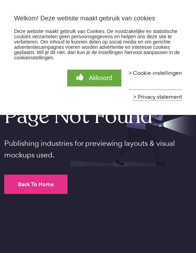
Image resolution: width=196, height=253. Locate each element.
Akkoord (94, 77)
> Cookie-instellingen (155, 73)
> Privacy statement (157, 96)
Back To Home (36, 184)
